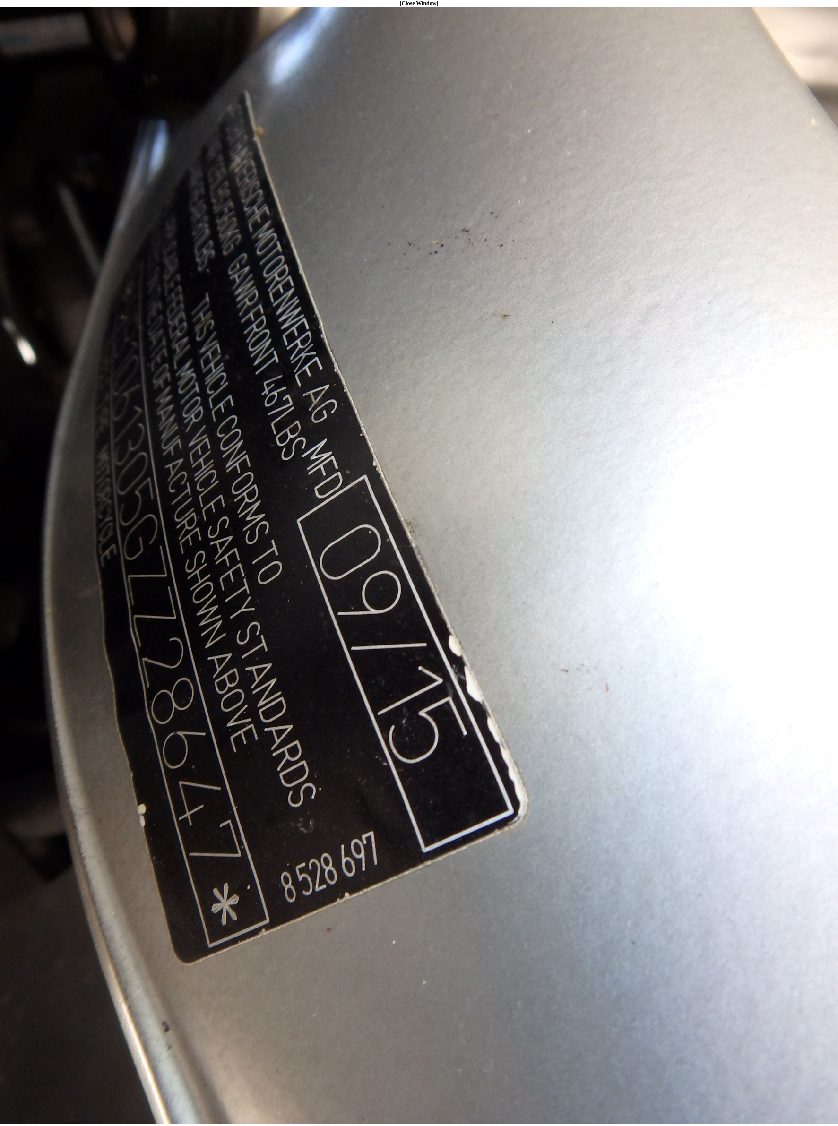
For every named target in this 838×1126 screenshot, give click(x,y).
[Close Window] (419, 3)
